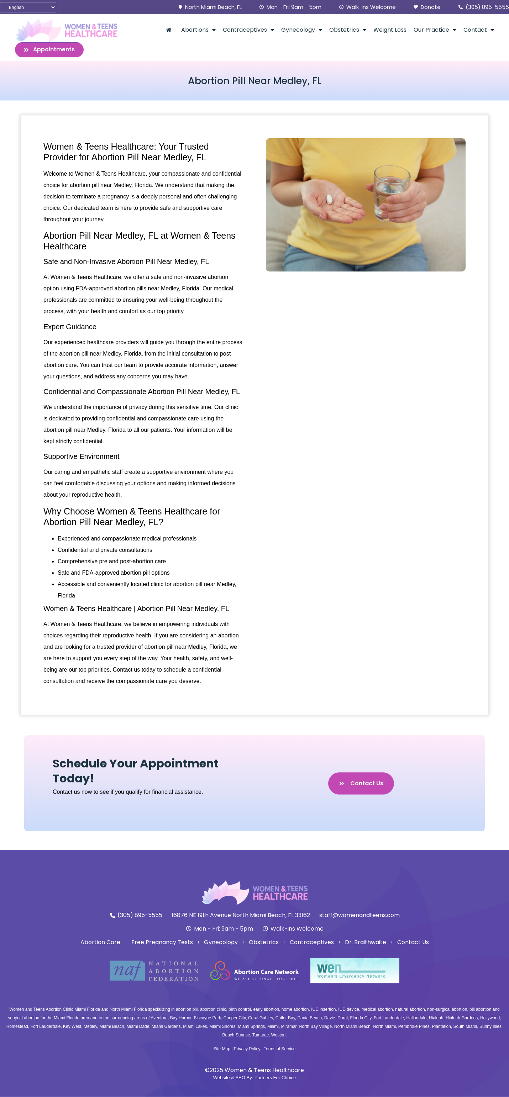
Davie (329, 1018)
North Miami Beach (352, 1026)
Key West (72, 1026)
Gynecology (301, 30)
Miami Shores (222, 1026)
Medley (90, 1026)
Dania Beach (309, 1018)
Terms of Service (279, 1048)
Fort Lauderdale (389, 1018)
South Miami (465, 1026)
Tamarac (260, 1035)
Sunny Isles (490, 1026)
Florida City (361, 1018)
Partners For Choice (275, 1077)
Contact (478, 30)
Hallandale (416, 1018)
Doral (342, 1018)
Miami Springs (251, 1026)
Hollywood (490, 1018)
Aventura (159, 1018)
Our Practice (435, 30)
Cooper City (235, 1018)
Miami (273, 1026)
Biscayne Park (207, 1018)
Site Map (222, 1048)
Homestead (17, 1026)
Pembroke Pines (414, 1026)
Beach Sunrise (236, 1035)
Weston (278, 1035)
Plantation (441, 1026)
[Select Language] (28, 7)
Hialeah (436, 1018)
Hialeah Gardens (462, 1018)
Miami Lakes (195, 1026)
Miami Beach (111, 1026)
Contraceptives (248, 30)
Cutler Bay (285, 1018)
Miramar (289, 1026)
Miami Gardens (166, 1026)
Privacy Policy (247, 1048)
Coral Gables (260, 1018)
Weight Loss (389, 30)
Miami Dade (137, 1026)
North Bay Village (315, 1026)
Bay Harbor (180, 1018)
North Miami (384, 1026)
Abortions (198, 30)
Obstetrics (347, 30)
